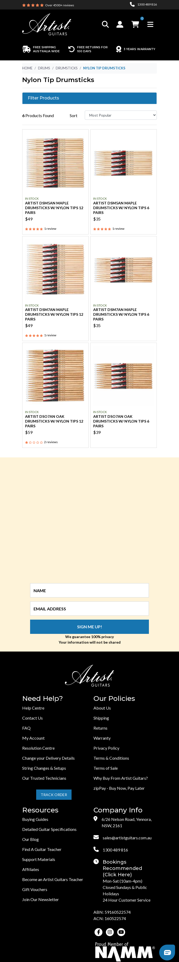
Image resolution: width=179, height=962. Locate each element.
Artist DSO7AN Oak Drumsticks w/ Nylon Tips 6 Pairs (121, 421)
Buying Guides (35, 819)
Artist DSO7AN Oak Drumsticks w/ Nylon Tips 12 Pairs (54, 421)
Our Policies (114, 699)
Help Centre (33, 707)
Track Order (54, 794)
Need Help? (42, 699)
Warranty (102, 737)
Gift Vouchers (34, 889)
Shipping (101, 717)
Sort (73, 115)
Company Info (118, 810)
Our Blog (30, 839)
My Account (33, 737)
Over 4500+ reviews (59, 5)
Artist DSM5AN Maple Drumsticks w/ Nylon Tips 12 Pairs (54, 208)
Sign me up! (89, 626)
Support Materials (38, 859)
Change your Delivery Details (48, 757)
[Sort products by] (121, 115)
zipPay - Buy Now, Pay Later (119, 788)
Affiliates (30, 869)
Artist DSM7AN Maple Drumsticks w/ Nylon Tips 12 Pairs (54, 314)
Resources (40, 810)
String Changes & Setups (44, 767)
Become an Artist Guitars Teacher (52, 879)
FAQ (26, 727)
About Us (102, 707)
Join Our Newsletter (40, 899)
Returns (100, 727)
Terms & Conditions (111, 757)
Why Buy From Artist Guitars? (120, 778)
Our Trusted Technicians (44, 778)
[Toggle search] (105, 24)
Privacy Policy (106, 747)
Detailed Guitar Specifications (49, 829)
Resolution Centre (38, 747)
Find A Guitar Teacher (42, 849)
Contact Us (32, 717)
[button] (120, 24)
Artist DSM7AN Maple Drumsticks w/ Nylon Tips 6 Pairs (121, 314)
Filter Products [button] (43, 98)
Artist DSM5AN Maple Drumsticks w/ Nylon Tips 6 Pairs (121, 208)
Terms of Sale (105, 767)
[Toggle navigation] (150, 24)
